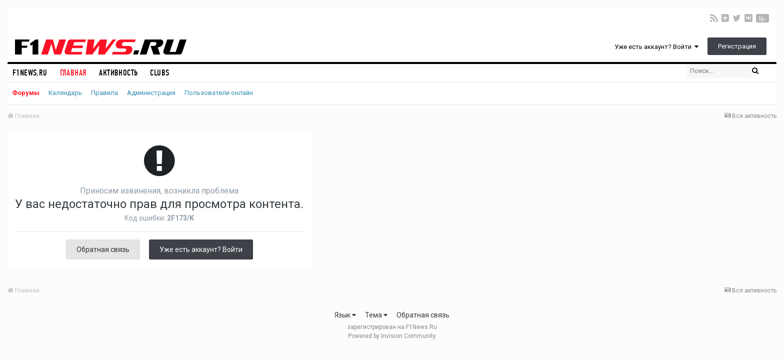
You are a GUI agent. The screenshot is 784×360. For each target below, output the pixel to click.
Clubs (159, 73)
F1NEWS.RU (30, 73)
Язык (345, 315)
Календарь (65, 92)
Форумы (26, 92)
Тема (376, 315)
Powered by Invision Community (392, 336)
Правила (104, 92)
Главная (73, 73)
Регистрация (737, 46)
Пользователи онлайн (218, 92)
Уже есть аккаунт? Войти (656, 46)
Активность (118, 73)
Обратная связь (103, 250)
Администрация (151, 92)
